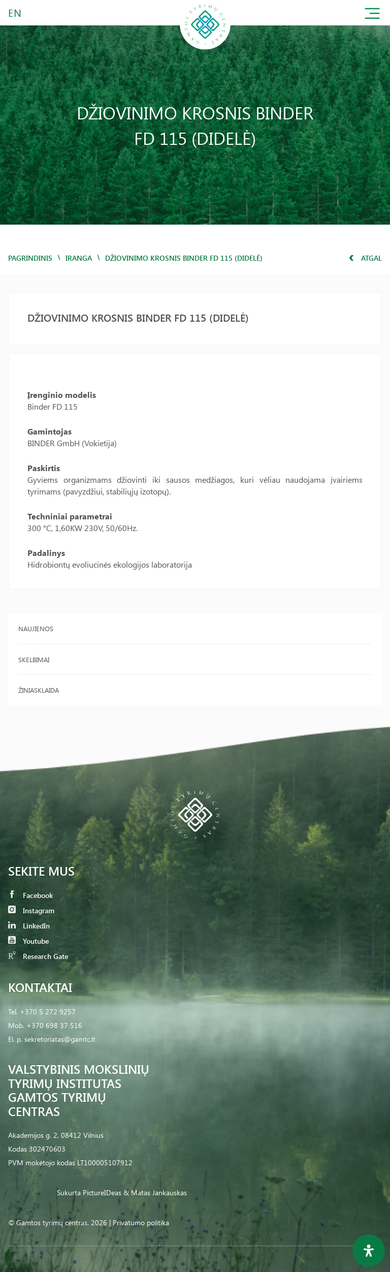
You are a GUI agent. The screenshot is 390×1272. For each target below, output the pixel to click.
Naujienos (35, 628)
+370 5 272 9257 (48, 1011)
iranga (79, 258)
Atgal (365, 258)
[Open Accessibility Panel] (368, 1250)
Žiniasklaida (38, 690)
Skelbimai (33, 659)
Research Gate (38, 956)
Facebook (30, 895)
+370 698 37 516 (54, 1025)
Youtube (28, 941)
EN (15, 12)
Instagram (31, 910)
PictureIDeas (102, 1192)
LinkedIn (29, 925)
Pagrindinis (30, 258)
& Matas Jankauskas (155, 1192)
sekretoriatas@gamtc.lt (59, 1039)
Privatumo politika (141, 1222)
